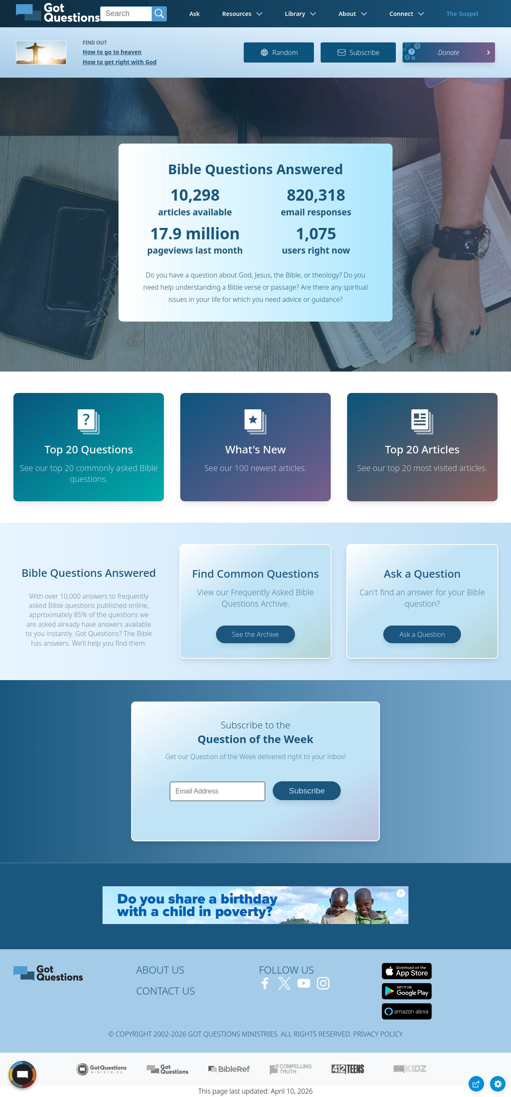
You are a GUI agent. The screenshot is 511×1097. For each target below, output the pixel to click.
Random (279, 52)
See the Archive (255, 634)
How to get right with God (120, 62)
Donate (448, 52)
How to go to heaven (112, 52)
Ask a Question (422, 634)
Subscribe (358, 52)
